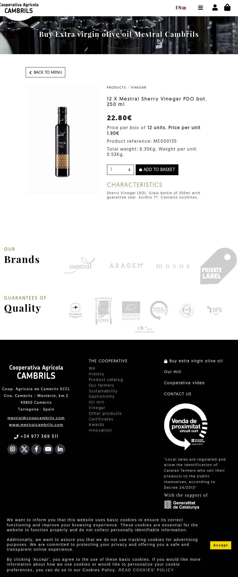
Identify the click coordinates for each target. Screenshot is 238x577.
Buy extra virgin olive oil (193, 361)
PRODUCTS (116, 87)
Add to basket (157, 170)
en (181, 8)
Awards (97, 425)
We (92, 369)
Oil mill (97, 402)
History (96, 374)
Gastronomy (102, 397)
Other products (105, 414)
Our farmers (101, 386)
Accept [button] (220, 545)
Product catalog (106, 380)
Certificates (101, 420)
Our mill (172, 372)
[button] (200, 5)
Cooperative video (184, 383)
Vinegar (138, 87)
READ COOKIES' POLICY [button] (146, 570)
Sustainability (103, 391)
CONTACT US (177, 394)
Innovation (100, 431)
